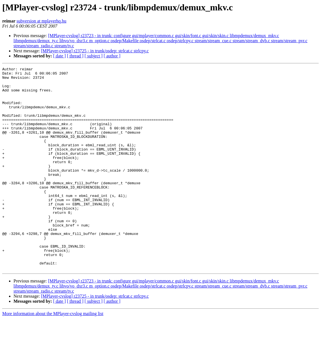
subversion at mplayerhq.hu (41, 21)
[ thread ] (75, 55)
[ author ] (112, 55)
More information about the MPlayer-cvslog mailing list (52, 354)
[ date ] (59, 55)
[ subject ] (94, 55)
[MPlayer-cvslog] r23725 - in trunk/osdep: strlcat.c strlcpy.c (95, 50)
